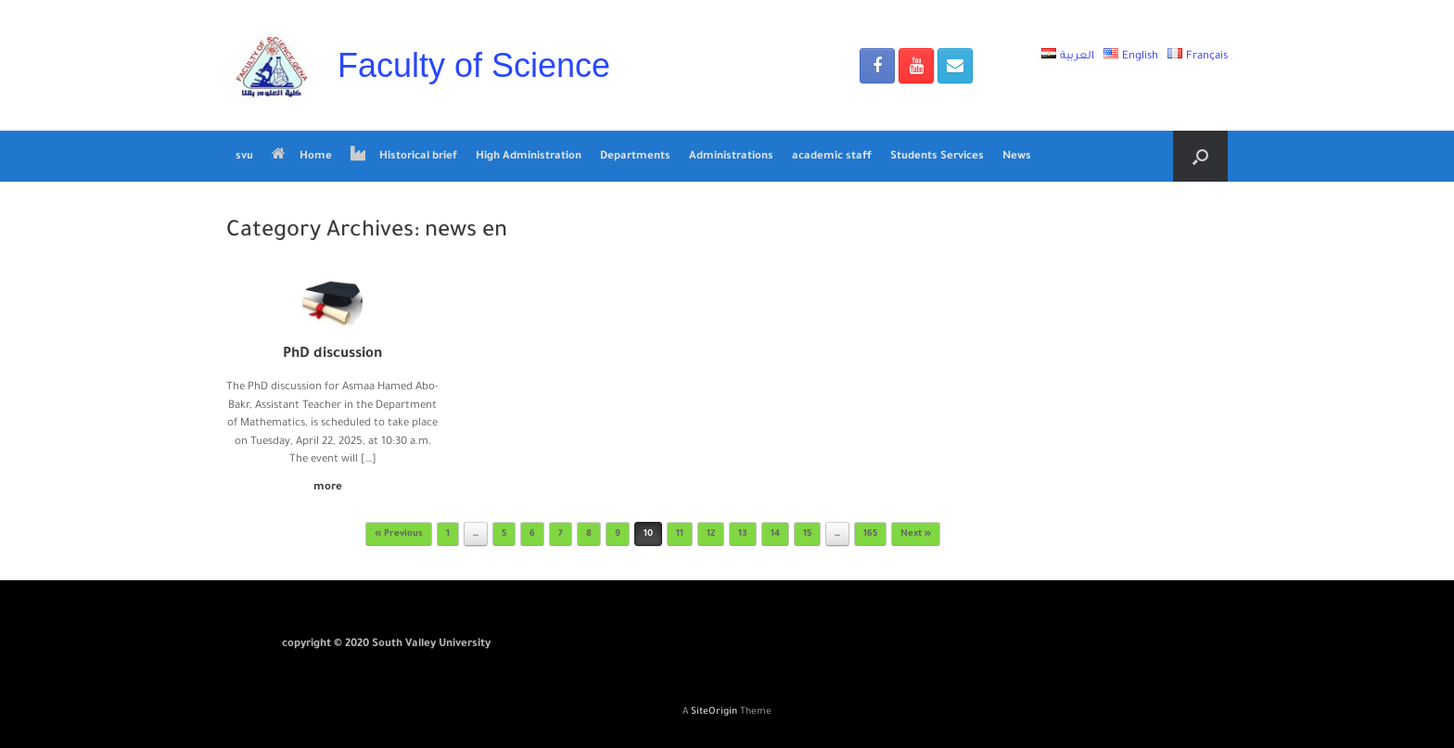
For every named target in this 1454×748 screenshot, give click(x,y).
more (332, 488)
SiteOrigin (714, 712)
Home (302, 156)
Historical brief (404, 156)
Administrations (731, 157)
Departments (635, 157)
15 (807, 534)
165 (870, 534)
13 (742, 534)
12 (711, 534)
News (1016, 157)
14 (775, 534)
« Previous (399, 534)
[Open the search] (1200, 156)
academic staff (832, 157)
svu (244, 157)
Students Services (937, 157)
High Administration (528, 157)
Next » (915, 534)
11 (679, 534)
